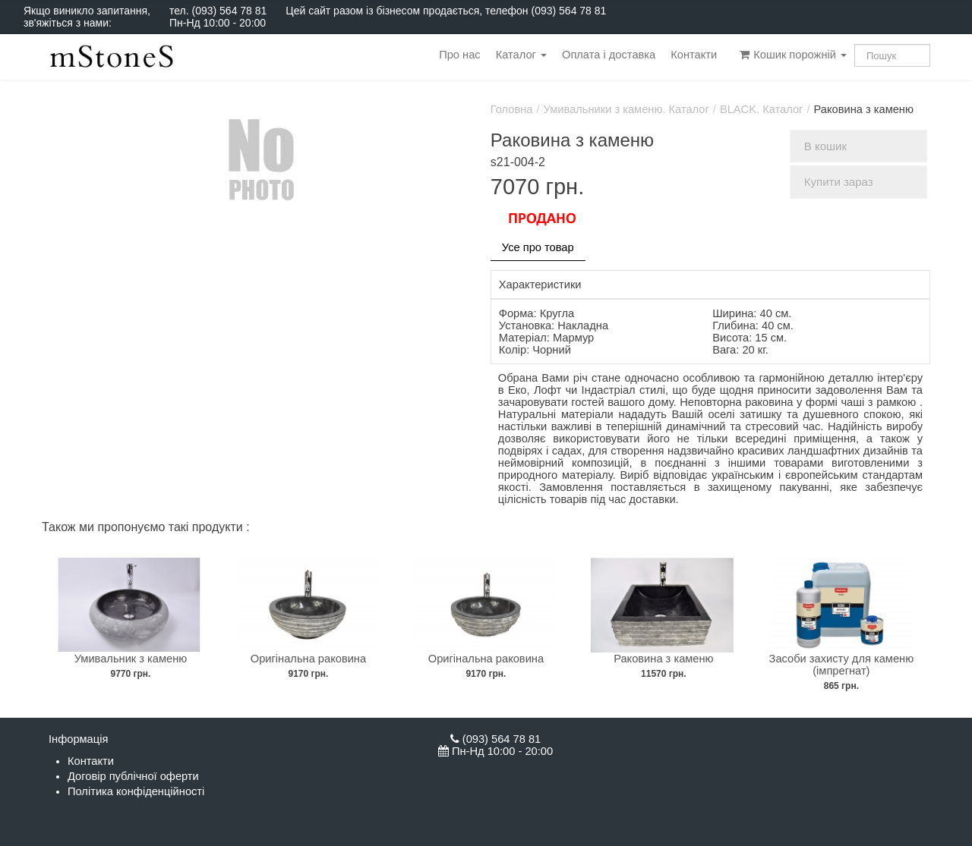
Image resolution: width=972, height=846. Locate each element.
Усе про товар (538, 247)
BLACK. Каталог (761, 109)
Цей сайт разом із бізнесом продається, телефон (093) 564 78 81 (446, 11)
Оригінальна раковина (308, 659)
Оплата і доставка (608, 55)
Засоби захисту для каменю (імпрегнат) (841, 665)
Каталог (521, 55)
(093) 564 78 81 (229, 11)
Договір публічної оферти (133, 776)
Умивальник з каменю (131, 659)
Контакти (694, 55)
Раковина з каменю (663, 659)
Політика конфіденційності (136, 791)
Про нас (459, 55)
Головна (512, 109)
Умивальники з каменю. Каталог (626, 109)
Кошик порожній (793, 55)
